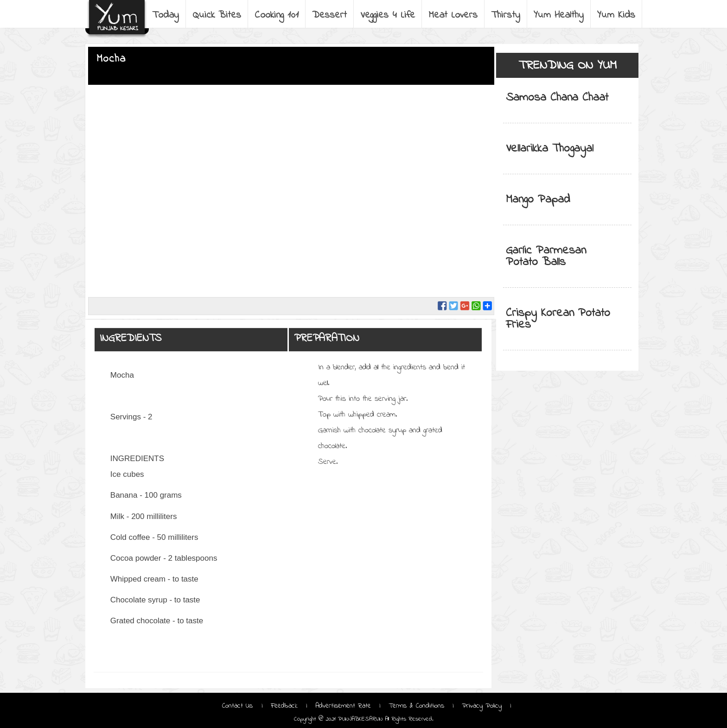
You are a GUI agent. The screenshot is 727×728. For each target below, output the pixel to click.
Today (165, 15)
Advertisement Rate (343, 706)
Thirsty (505, 15)
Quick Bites (216, 15)
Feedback (284, 706)
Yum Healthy (559, 15)
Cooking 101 (277, 15)
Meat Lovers (453, 15)
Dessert (329, 15)
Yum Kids (616, 15)
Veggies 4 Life (387, 15)
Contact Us (238, 706)
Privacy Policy (482, 706)
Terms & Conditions (416, 706)
